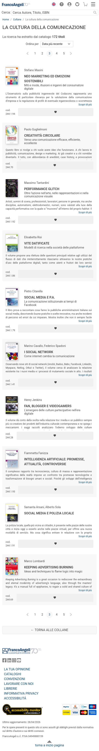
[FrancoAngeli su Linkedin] (9, 661)
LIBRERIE (10, 689)
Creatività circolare (42, 135)
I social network (38, 352)
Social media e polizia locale (49, 513)
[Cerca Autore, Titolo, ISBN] (51, 12)
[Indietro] (28, 53)
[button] (53, 4)
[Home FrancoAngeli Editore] (16, 5)
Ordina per (32, 44)
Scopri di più (85, 104)
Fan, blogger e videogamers (47, 406)
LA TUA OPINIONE (17, 669)
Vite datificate (36, 243)
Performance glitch (41, 189)
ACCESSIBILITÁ (15, 698)
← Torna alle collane (49, 630)
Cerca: (6, 12)
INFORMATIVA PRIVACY (21, 693)
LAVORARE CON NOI (18, 684)
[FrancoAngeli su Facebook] (4, 661)
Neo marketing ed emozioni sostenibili (47, 78)
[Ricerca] (95, 12)
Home (5, 19)
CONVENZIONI (14, 679)
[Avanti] (71, 53)
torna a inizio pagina (49, 745)
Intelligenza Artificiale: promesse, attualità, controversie (54, 461)
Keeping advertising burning (48, 567)
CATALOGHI (12, 674)
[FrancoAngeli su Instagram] (14, 661)
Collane (17, 19)
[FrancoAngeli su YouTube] (19, 661)
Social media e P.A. (39, 297)
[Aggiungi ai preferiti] (55, 112)
